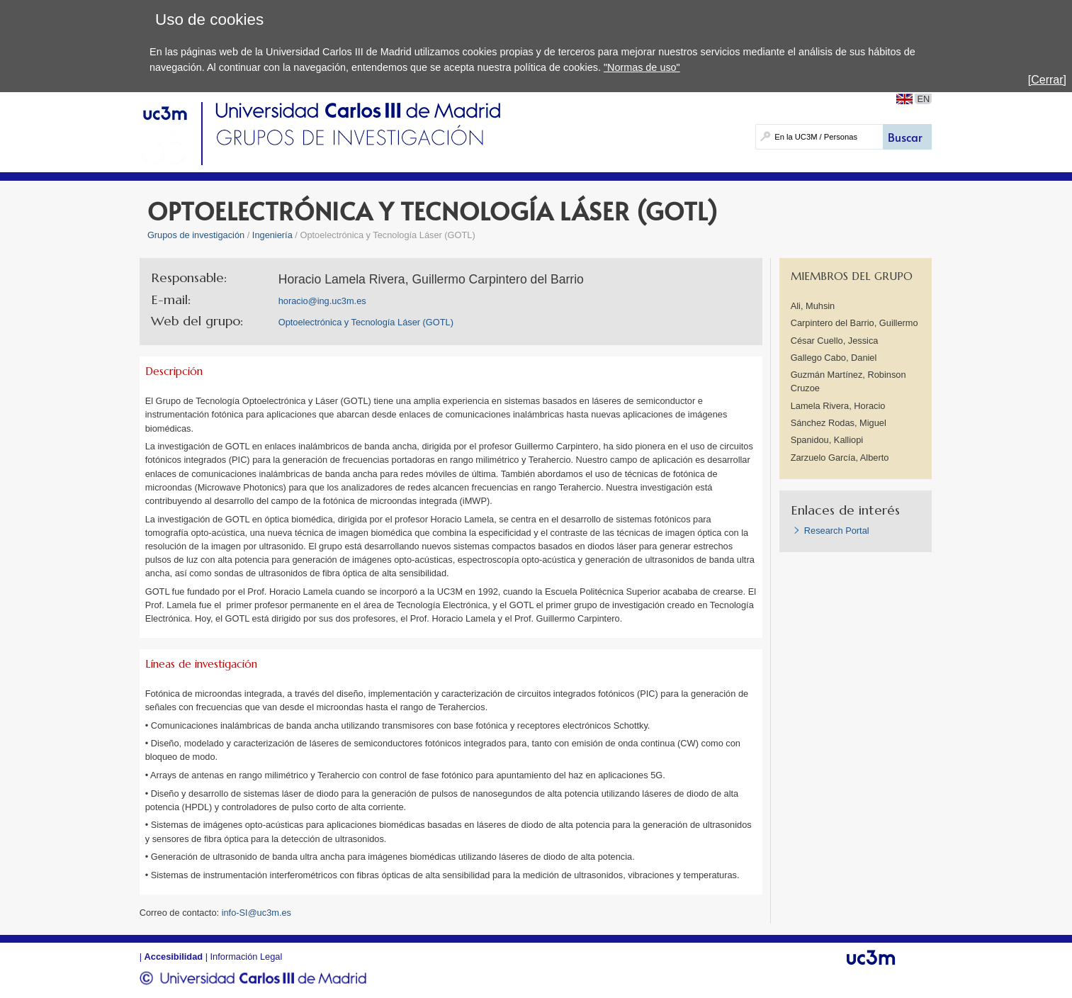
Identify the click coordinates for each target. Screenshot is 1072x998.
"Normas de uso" (642, 67)
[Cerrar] (1047, 80)
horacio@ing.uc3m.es (322, 301)
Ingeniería (272, 235)
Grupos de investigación (195, 235)
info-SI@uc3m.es (256, 912)
